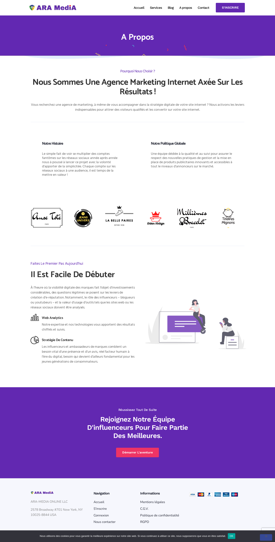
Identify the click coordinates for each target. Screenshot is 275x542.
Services (156, 8)
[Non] (266, 537)
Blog (171, 8)
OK (231, 536)
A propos (185, 8)
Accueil (139, 8)
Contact (203, 8)
